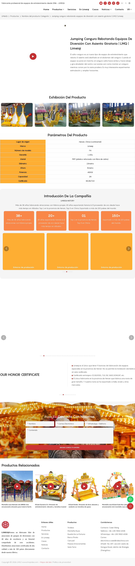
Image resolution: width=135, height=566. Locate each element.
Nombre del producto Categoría (35, 16)
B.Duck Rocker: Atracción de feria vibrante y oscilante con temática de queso (84, 506)
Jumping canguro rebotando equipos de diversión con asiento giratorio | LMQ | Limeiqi (87, 16)
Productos (14, 16)
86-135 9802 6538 (117, 531)
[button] (6, 248)
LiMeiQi (4, 16)
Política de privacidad (62, 562)
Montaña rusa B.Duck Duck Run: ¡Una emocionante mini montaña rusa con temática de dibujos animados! (115, 506)
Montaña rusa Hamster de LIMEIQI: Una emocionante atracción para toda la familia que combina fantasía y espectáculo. (17, 506)
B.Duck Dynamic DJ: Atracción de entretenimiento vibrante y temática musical (50, 506)
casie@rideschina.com (119, 541)
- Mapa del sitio (45, 562)
